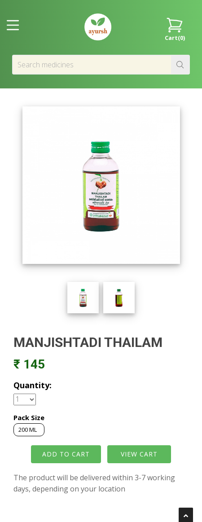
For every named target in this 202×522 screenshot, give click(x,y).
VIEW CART (139, 454)
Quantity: (32, 385)
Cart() (175, 28)
